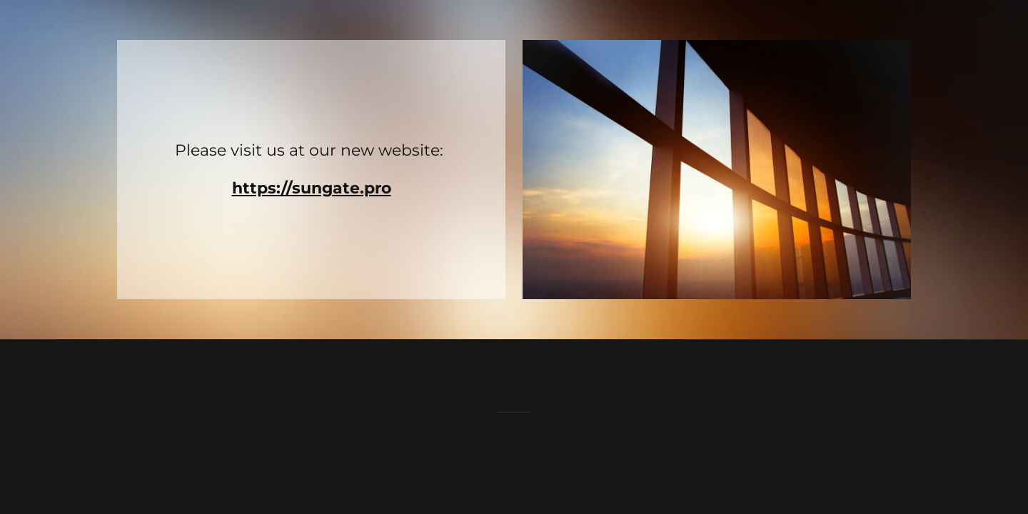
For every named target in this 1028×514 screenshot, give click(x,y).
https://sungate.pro (311, 188)
